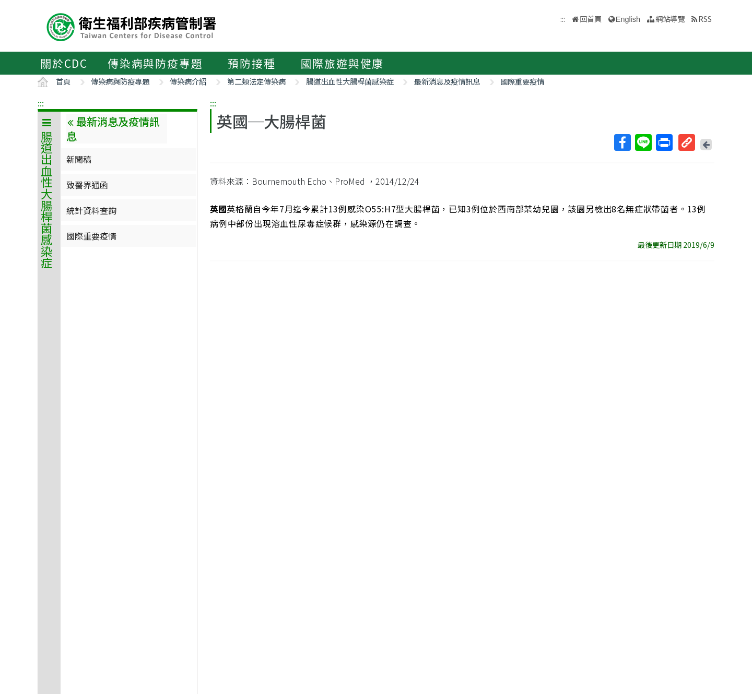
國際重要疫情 (522, 81)
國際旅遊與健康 (342, 63)
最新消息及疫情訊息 (447, 81)
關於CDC (64, 63)
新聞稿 (78, 159)
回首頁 (591, 18)
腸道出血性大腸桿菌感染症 (350, 81)
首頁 (63, 81)
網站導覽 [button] (670, 18)
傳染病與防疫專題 (155, 63)
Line (643, 142)
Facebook (622, 142)
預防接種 (251, 63)
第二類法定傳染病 (256, 81)
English (628, 19)
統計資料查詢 (91, 210)
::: (41, 103)
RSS (705, 18)
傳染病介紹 (188, 81)
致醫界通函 (87, 184)
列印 (664, 142)
